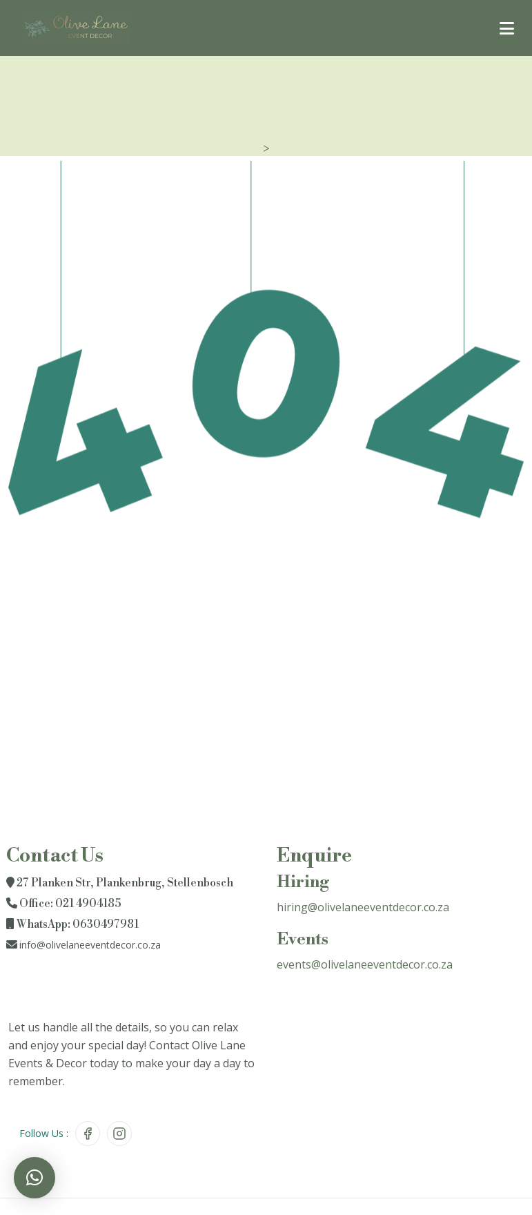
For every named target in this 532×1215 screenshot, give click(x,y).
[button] (34, 1177)
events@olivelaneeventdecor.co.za (365, 964)
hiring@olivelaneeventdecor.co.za (363, 907)
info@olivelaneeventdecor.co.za (90, 944)
